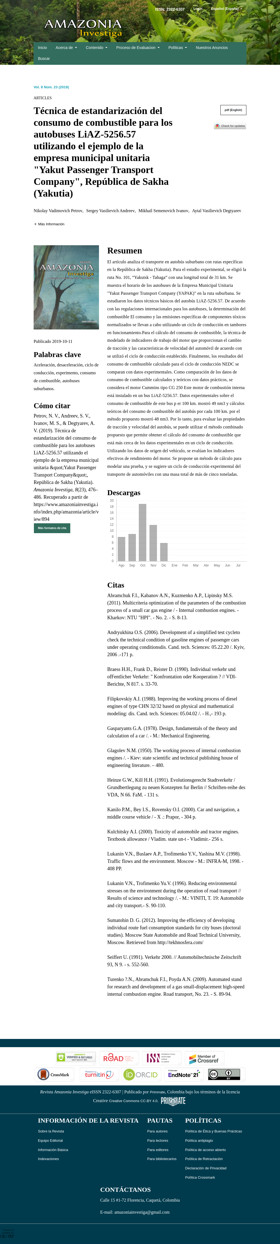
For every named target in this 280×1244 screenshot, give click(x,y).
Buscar (44, 58)
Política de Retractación (204, 1159)
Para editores (157, 1150)
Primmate (157, 1092)
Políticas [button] (176, 47)
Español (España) (228, 8)
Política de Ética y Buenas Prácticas (213, 1131)
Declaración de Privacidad (205, 1168)
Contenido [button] (95, 47)
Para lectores (157, 1140)
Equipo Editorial (50, 1140)
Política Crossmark (200, 1177)
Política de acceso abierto (205, 1150)
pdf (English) (233, 110)
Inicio (42, 47)
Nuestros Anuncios (212, 47)
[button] (49, 224)
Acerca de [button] (65, 47)
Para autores (157, 1131)
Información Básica (53, 1150)
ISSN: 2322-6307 (170, 9)
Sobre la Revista (51, 1131)
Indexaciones (48, 1159)
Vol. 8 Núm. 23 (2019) (51, 87)
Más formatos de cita (52, 528)
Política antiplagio (199, 1140)
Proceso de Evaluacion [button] (136, 47)
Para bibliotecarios (162, 1159)
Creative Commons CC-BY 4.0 (133, 1101)
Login (197, 9)
